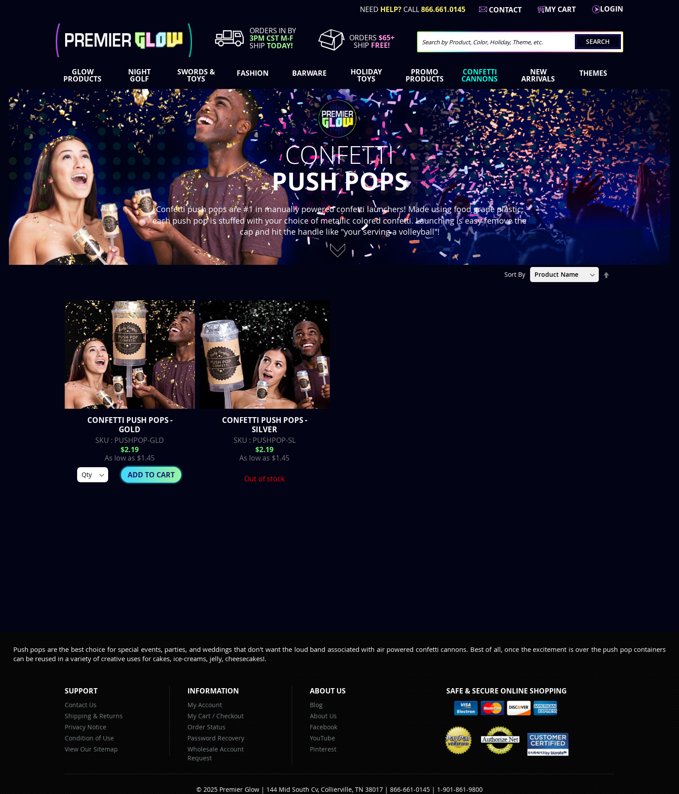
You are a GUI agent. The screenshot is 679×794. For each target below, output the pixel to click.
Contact (505, 10)
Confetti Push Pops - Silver (264, 424)
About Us (323, 716)
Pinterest (323, 749)
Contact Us (81, 705)
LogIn (611, 9)
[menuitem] (84, 75)
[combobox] (520, 41)
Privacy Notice (85, 727)
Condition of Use (89, 738)
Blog (316, 705)
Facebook (323, 727)
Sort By (514, 274)
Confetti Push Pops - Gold (129, 424)
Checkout (230, 716)
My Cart (199, 716)
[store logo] (124, 40)
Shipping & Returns (94, 716)
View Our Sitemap (91, 749)
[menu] (339, 76)
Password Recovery (215, 738)
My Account (204, 705)
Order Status (206, 727)
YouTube (322, 738)
